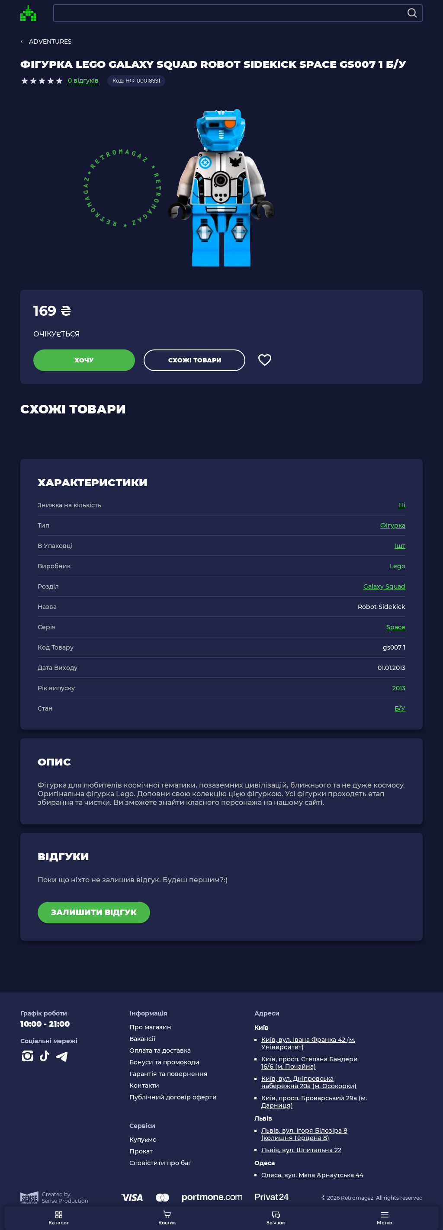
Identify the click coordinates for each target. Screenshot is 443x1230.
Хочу (84, 360)
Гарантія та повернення (168, 1074)
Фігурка (392, 525)
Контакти (144, 1085)
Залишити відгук (94, 912)
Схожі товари (194, 360)
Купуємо (143, 1140)
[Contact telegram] (63, 1058)
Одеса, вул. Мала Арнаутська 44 (312, 1175)
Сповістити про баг (160, 1163)
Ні (402, 505)
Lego (397, 566)
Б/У (400, 708)
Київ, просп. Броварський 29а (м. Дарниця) (314, 1102)
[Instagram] (29, 1058)
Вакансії (142, 1039)
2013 (398, 688)
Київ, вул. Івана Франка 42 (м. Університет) (308, 1043)
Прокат (141, 1151)
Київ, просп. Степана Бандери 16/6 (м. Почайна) (309, 1063)
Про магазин (150, 1027)
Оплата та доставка (160, 1050)
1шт (400, 546)
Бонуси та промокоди (164, 1062)
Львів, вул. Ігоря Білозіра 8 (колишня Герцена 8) (304, 1134)
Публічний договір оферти (173, 1097)
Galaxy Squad (384, 586)
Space (395, 627)
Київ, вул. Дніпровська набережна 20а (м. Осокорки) (308, 1082)
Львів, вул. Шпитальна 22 (301, 1150)
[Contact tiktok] (46, 1058)
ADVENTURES (50, 41)
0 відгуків (83, 80)
